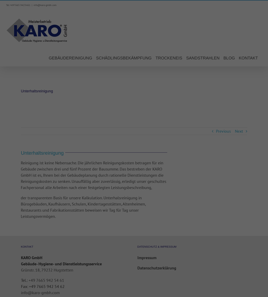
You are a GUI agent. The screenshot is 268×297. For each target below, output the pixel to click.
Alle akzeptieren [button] (134, 81)
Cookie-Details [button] (134, 114)
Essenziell (90, 67)
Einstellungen (89, 57)
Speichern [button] (134, 93)
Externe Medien (172, 67)
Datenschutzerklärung (108, 54)
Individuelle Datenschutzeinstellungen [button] (134, 105)
